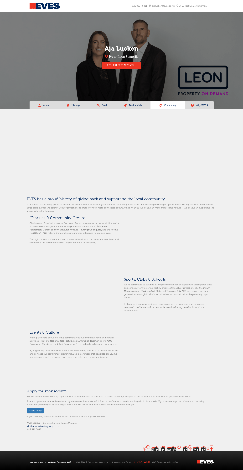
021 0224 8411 (139, 6)
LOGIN (147, 462)
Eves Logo (45, 6)
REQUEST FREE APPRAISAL (121, 65)
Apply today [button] (35, 410)
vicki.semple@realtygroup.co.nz (43, 426)
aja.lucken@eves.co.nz (162, 6)
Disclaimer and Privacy (122, 462)
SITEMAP (138, 462)
